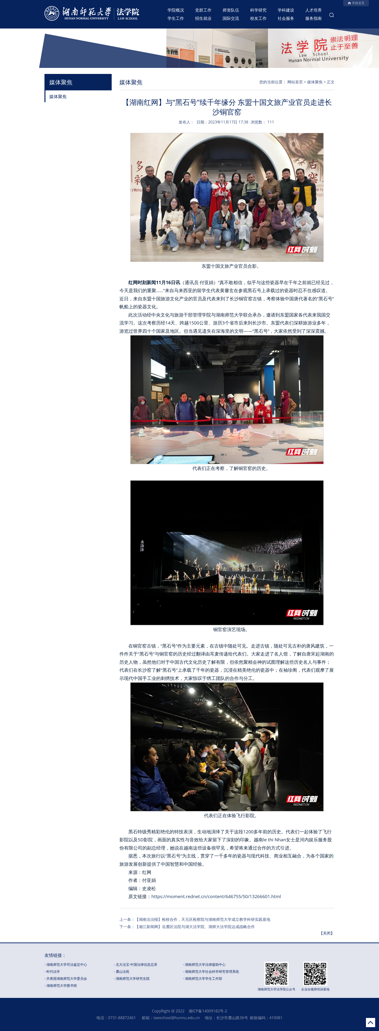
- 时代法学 (52, 971)
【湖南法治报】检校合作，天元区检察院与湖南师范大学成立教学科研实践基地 (202, 919)
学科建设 (286, 10)
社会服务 (286, 18)
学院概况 (176, 10)
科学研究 (258, 10)
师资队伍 (231, 10)
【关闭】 (327, 933)
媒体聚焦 (58, 96)
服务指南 (313, 18)
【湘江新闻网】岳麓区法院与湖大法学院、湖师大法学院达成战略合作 (195, 926)
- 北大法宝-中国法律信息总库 (136, 964)
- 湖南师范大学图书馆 (60, 985)
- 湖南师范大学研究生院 (132, 978)
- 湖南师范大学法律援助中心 (204, 964)
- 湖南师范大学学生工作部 (202, 978)
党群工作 (203, 10)
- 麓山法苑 (121, 971)
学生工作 (176, 18)
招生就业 (203, 18)
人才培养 (313, 10)
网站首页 (295, 82)
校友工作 (258, 18)
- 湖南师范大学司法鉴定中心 (65, 964)
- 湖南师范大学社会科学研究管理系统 (211, 971)
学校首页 (358, 3)
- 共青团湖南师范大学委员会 (65, 978)
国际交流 (231, 18)
